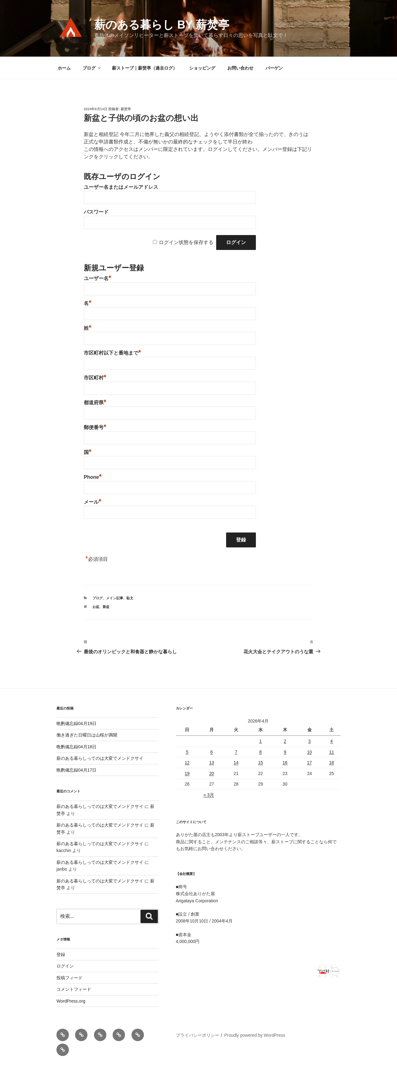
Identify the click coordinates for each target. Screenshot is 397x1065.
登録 (60, 954)
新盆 (106, 607)
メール (92, 502)
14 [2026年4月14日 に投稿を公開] (236, 762)
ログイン (65, 965)
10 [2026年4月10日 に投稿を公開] (309, 752)
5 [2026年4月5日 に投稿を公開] (187, 752)
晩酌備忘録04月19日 (76, 723)
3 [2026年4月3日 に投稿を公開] (309, 741)
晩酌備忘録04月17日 (76, 770)
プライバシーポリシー (197, 1035)
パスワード (96, 212)
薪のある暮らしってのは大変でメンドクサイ (99, 758)
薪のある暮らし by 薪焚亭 (161, 24)
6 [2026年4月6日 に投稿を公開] (211, 752)
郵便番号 (95, 427)
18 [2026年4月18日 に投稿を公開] (331, 762)
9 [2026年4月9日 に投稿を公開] (285, 752)
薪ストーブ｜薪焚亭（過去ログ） (144, 68)
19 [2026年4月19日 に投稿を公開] (187, 773)
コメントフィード (73, 989)
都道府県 (95, 402)
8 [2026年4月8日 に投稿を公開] (260, 752)
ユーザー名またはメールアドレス (121, 187)
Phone (92, 477)
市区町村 (95, 377)
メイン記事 (114, 598)
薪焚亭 (126, 109)
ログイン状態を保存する (186, 242)
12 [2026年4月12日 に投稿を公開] (187, 762)
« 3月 (208, 794)
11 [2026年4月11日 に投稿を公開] (331, 752)
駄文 (130, 598)
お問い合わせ (240, 68)
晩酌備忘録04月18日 (76, 746)
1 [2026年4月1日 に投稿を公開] (260, 741)
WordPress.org (70, 1001)
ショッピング (202, 68)
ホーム (64, 68)
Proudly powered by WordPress (254, 1035)
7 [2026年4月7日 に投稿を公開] (236, 752)
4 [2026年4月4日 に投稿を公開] (331, 741)
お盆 (95, 607)
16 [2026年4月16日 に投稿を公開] (285, 762)
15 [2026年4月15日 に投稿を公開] (260, 762)
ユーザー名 (97, 278)
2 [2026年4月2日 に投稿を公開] (285, 741)
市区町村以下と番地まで (112, 353)
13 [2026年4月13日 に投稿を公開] (211, 762)
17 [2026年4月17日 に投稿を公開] (309, 762)
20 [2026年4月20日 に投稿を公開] (211, 773)
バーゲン (274, 68)
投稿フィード (69, 977)
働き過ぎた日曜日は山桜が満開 (86, 734)
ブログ (92, 68)
